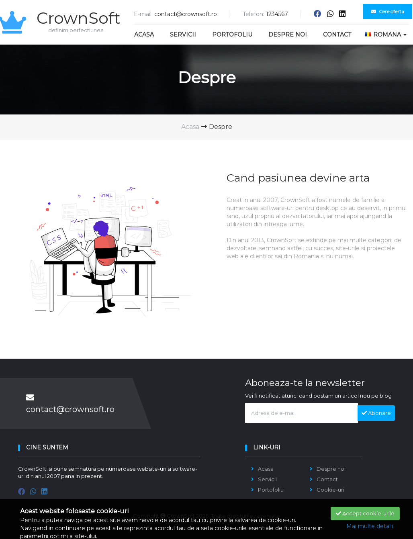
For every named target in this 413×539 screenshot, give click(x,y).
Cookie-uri (330, 489)
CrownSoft (70, 17)
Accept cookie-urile (365, 513)
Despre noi (287, 34)
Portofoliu (232, 34)
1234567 (277, 14)
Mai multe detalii (369, 526)
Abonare (376, 413)
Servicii (183, 34)
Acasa (144, 34)
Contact (337, 34)
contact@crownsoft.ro (185, 14)
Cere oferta (387, 11)
